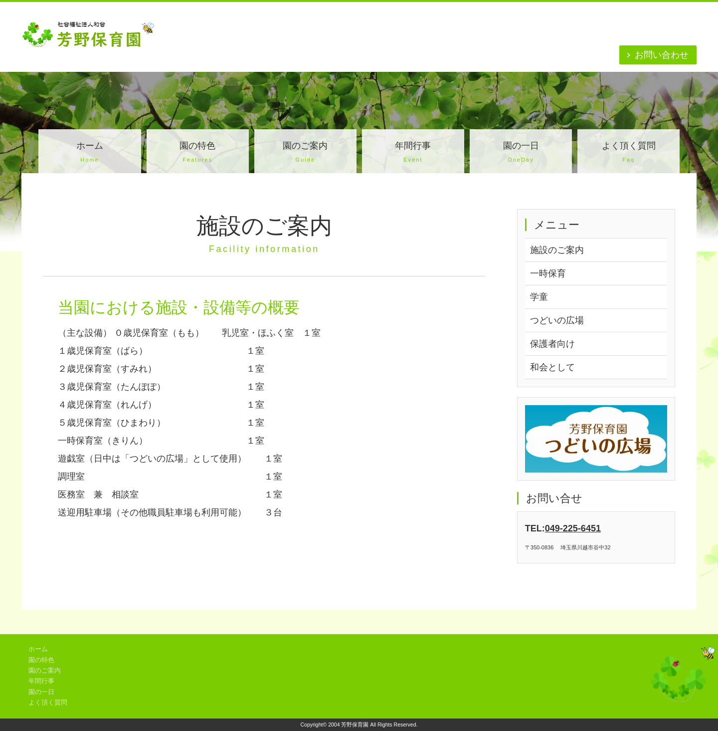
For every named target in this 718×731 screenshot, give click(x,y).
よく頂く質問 (628, 153)
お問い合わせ (662, 55)
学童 (539, 297)
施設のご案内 (557, 250)
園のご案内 (305, 153)
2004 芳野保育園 (348, 725)
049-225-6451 (573, 528)
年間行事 (413, 153)
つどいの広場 (557, 320)
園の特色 (198, 153)
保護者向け (552, 344)
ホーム (89, 153)
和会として (552, 367)
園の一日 (521, 153)
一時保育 (548, 273)
